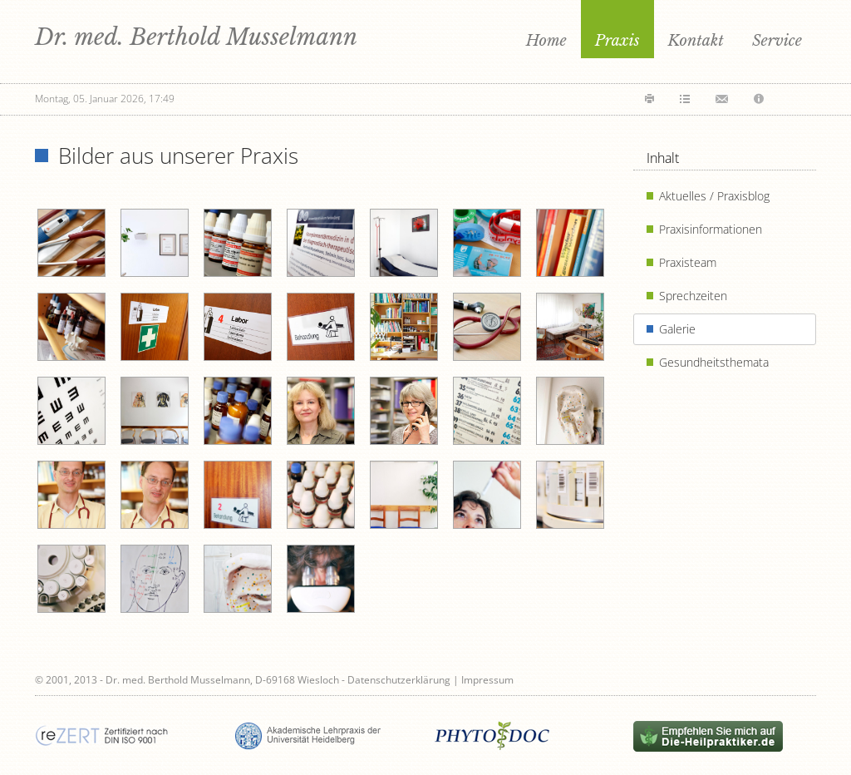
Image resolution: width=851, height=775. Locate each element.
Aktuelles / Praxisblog (714, 196)
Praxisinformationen (710, 229)
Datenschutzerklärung (398, 680)
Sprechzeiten (693, 296)
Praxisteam (687, 262)
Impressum (487, 680)
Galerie (677, 329)
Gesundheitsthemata (714, 362)
